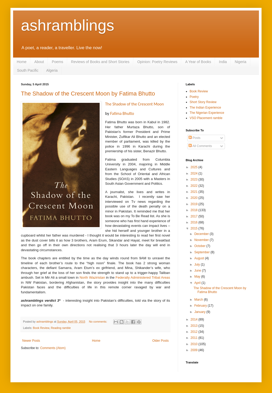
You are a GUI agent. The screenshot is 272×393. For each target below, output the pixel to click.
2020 (195, 198)
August (199, 258)
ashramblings (67, 25)
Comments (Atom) (52, 348)
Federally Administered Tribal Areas (143, 277)
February (201, 305)
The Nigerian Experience (207, 113)
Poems (57, 62)
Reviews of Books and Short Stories (100, 62)
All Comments (200, 146)
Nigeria (240, 62)
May (197, 276)
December (202, 234)
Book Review (41, 327)
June (198, 270)
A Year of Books (198, 62)
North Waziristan (92, 277)
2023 (195, 179)
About (39, 62)
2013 (195, 326)
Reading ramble (61, 327)
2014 (195, 319)
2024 (195, 173)
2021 (195, 192)
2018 (195, 210)
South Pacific (27, 70)
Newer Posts (31, 341)
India (223, 62)
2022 (195, 186)
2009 (195, 350)
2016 (195, 222)
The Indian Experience (205, 107)
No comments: (98, 321)
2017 (195, 216)
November (202, 240)
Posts (194, 138)
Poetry (194, 97)
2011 (195, 338)
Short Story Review (203, 102)
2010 (195, 344)
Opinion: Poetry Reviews (157, 62)
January (200, 312)
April (197, 283)
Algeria (52, 70)
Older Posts (160, 341)
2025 (195, 167)
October (200, 246)
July (197, 264)
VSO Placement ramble (206, 118)
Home (21, 62)
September (202, 252)
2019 (195, 204)
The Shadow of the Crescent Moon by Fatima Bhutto (88, 93)
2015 (195, 228)
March (199, 299)
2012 (195, 332)
